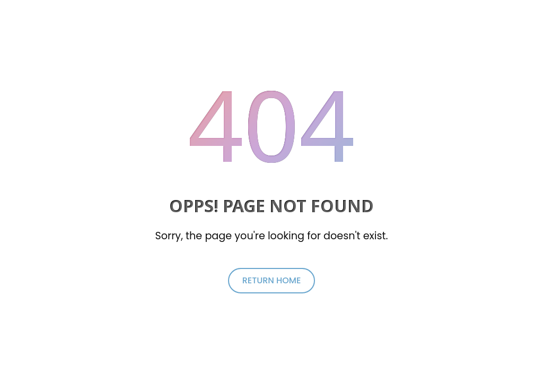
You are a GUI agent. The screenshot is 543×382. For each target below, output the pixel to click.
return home (271, 280)
